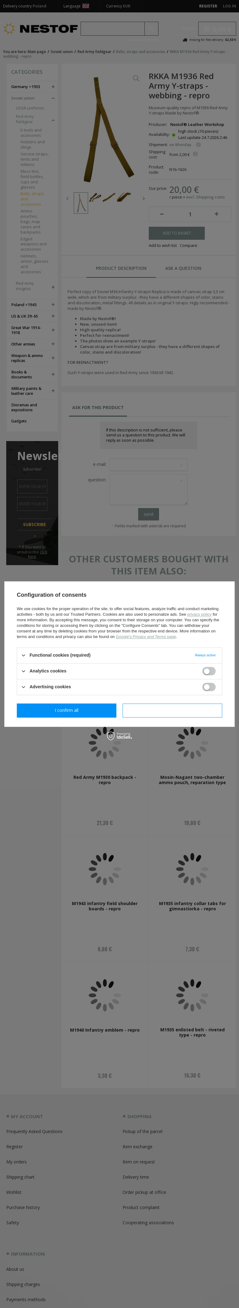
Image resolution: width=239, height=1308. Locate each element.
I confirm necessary (67, 710)
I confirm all (172, 710)
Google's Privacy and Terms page (146, 636)
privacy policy (199, 614)
